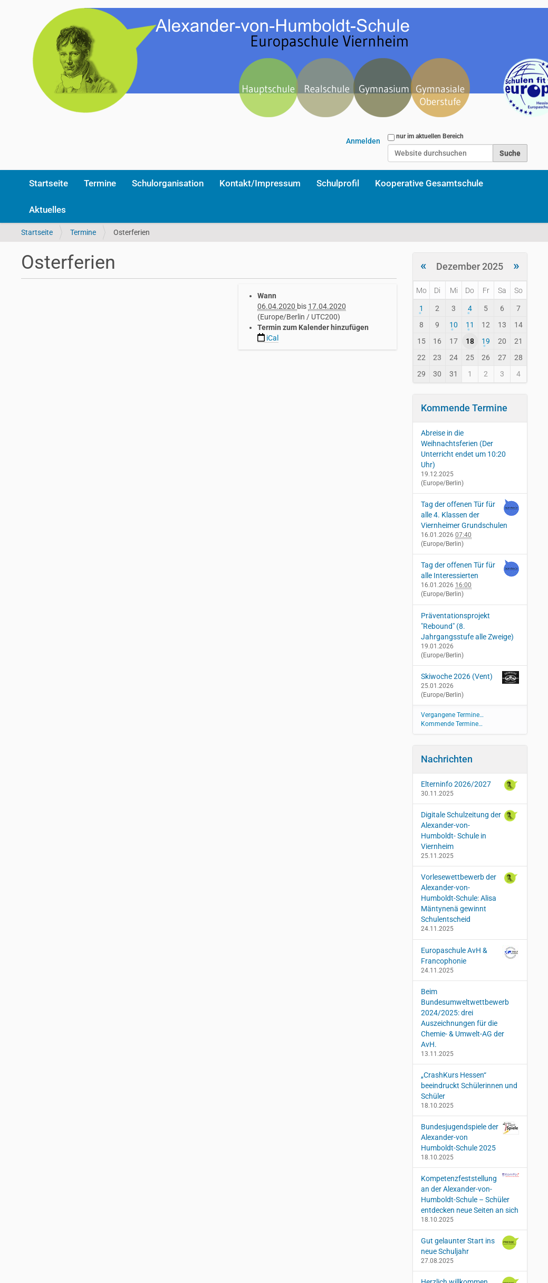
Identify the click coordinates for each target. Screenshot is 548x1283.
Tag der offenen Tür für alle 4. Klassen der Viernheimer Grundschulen (464, 515)
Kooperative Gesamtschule (429, 183)
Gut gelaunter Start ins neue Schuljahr (470, 1245)
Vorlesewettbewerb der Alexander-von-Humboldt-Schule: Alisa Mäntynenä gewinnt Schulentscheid (470, 897)
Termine (100, 183)
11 (470, 324)
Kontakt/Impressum (260, 183)
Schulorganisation (168, 183)
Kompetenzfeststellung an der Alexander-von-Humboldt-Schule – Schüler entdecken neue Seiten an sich (470, 1193)
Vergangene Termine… (452, 715)
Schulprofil (337, 183)
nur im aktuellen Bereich (430, 136)
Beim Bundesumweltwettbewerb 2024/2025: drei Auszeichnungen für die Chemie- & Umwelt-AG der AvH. (465, 1018)
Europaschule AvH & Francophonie (470, 955)
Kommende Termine (464, 407)
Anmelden (363, 141)
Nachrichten (447, 759)
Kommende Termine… (452, 724)
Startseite (48, 183)
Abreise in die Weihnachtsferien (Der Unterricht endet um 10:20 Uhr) (463, 449)
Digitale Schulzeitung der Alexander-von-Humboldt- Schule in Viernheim (470, 830)
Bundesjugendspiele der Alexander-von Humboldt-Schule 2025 (470, 1136)
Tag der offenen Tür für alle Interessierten (458, 570)
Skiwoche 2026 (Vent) (457, 676)
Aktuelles (47, 209)
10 (453, 324)
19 (486, 341)
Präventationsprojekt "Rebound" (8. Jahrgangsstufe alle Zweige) (467, 626)
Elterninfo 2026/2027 (470, 785)
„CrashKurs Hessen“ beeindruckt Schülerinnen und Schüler (469, 1085)
